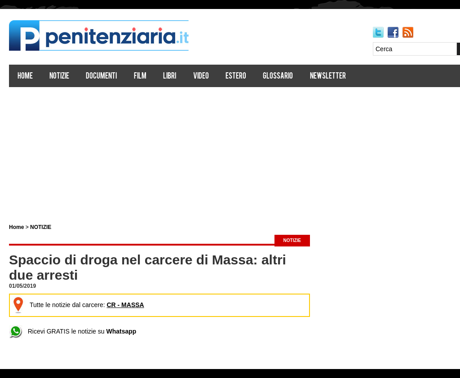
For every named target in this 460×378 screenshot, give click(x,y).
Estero (236, 76)
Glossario (278, 76)
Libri (169, 76)
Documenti (101, 76)
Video (201, 76)
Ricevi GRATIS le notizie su (72, 331)
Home (25, 76)
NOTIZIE (40, 227)
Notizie (59, 76)
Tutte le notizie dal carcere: (78, 304)
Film (140, 76)
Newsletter (328, 76)
